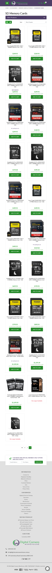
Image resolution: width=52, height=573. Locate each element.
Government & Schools (26, 503)
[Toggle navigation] (7, 3)
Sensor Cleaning (26, 509)
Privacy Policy (26, 488)
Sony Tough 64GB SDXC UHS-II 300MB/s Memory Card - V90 (15, 46)
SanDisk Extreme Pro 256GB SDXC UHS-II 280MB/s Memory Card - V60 (37, 124)
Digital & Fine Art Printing (26, 495)
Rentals (26, 507)
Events (26, 499)
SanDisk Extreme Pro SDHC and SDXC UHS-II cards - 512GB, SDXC (15, 355)
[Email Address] (15, 462)
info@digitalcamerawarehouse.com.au (18, 552)
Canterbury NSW (26, 536)
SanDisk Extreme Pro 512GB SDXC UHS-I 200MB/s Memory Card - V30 (37, 85)
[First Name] (28, 462)
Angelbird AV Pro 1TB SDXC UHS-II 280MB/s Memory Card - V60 (15, 279)
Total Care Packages (26, 511)
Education (26, 497)
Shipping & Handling (26, 477)
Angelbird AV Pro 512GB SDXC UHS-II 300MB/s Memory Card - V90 (37, 356)
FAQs (26, 480)
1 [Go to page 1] (27, 447)
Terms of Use (26, 486)
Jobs (26, 484)
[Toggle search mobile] (39, 3)
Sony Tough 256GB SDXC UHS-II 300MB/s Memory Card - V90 (37, 317)
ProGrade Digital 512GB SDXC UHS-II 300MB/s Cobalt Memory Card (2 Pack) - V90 (15, 396)
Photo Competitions (26, 505)
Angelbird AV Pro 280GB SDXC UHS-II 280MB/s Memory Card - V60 (37, 164)
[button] (26, 17)
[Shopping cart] (44, 3)
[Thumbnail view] (7, 22)
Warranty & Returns (26, 478)
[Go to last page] (22, 447)
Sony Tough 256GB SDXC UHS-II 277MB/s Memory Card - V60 (37, 201)
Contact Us (26, 475)
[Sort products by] (36, 22)
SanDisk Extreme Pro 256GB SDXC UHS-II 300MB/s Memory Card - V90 (37, 240)
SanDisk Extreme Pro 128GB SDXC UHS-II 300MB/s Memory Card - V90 (15, 202)
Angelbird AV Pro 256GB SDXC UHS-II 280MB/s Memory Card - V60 (15, 85)
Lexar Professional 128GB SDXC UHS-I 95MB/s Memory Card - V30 (37, 395)
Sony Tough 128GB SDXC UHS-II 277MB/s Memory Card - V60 (37, 46)
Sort (21, 22)
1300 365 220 (12, 549)
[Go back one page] (24, 447)
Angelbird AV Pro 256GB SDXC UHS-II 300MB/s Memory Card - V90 (37, 280)
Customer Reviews (26, 482)
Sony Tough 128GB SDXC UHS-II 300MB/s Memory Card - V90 (15, 239)
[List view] (10, 22)
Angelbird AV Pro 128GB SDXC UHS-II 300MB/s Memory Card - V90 (15, 164)
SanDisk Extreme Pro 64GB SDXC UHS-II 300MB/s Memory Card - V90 (15, 124)
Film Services (26, 501)
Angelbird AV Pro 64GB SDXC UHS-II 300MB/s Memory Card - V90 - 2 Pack (15, 434)
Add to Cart (15, 58)
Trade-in (26, 513)
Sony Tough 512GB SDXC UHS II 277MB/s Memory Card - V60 (15, 317)
